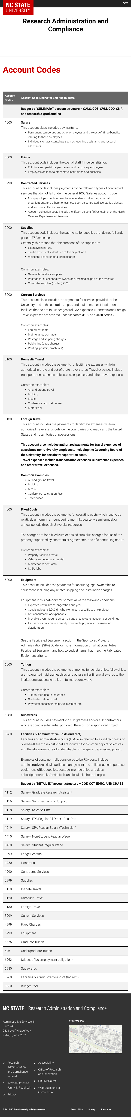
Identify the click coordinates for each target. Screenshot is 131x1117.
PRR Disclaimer (47, 1081)
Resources (106, 1109)
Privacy (12, 1094)
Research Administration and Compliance (65, 25)
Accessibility (46, 1062)
